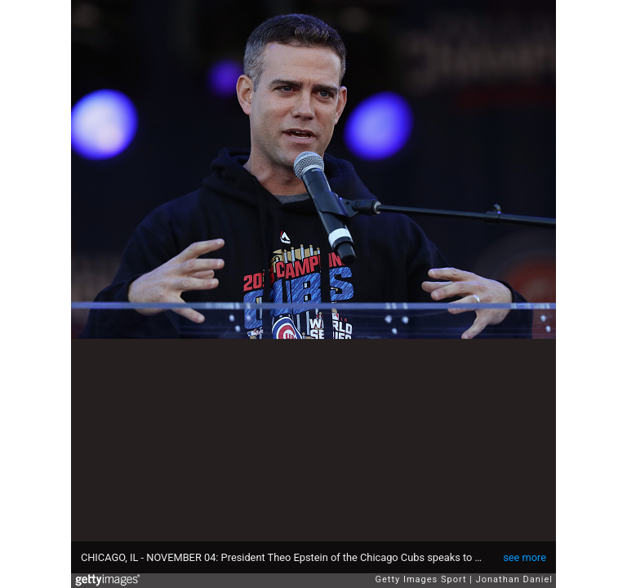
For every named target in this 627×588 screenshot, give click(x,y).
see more (524, 557)
